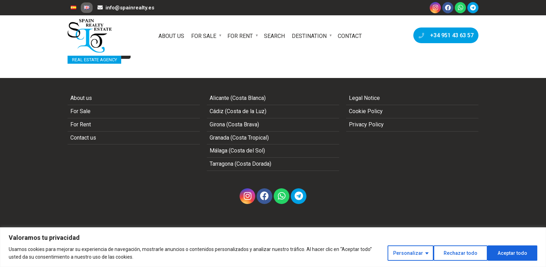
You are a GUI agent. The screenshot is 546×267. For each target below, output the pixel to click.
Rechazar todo (460, 253)
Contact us (83, 137)
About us (171, 36)
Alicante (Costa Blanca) (238, 98)
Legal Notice (364, 98)
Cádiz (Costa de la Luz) (238, 111)
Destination (309, 36)
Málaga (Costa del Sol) (237, 150)
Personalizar (408, 253)
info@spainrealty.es (126, 7)
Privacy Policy (366, 124)
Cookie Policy (366, 111)
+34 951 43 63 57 (444, 35)
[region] (273, 247)
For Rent (240, 36)
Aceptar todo (512, 253)
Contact (350, 36)
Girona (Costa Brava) (234, 124)
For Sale (203, 36)
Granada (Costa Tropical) (239, 137)
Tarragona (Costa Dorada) (240, 163)
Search (274, 36)
